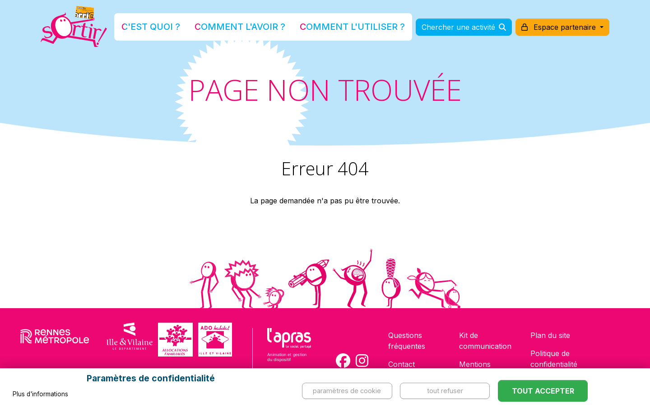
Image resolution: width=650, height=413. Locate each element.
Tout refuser (445, 390)
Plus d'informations (40, 394)
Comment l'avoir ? (250, 29)
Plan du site (550, 335)
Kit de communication (485, 341)
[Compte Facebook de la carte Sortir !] (343, 360)
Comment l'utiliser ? (335, 29)
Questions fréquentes (406, 341)
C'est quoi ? (181, 29)
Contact (401, 364)
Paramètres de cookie (347, 390)
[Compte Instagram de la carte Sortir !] (362, 360)
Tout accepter (543, 390)
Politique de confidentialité (553, 359)
